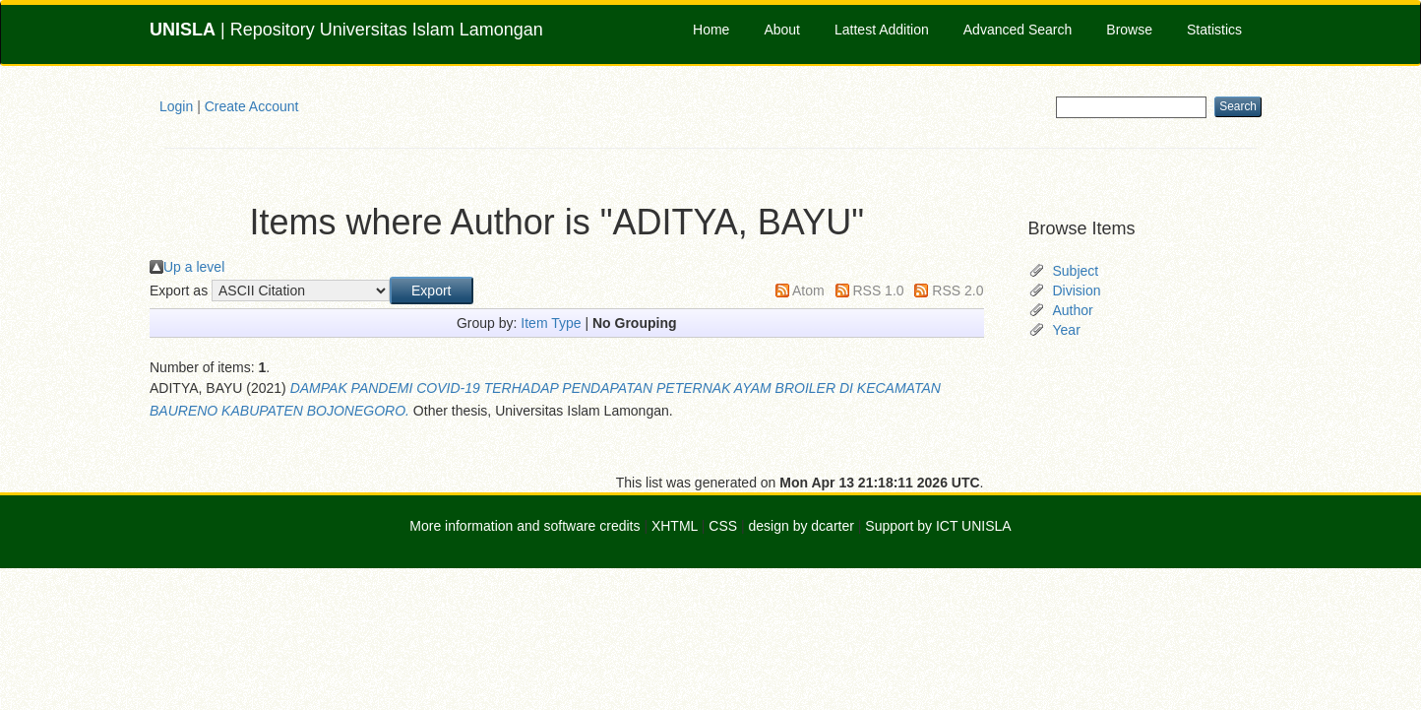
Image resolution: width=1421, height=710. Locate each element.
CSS (723, 526)
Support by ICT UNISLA (938, 526)
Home (711, 29)
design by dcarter (801, 526)
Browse (1129, 29)
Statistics (1214, 29)
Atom (808, 290)
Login (176, 106)
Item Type (551, 323)
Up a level (193, 267)
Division (1077, 290)
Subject (1076, 271)
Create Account (252, 106)
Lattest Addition (881, 29)
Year (1067, 330)
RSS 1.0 (877, 290)
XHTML (674, 526)
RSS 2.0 (957, 290)
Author (1073, 310)
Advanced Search (1018, 29)
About (782, 29)
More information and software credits (524, 526)
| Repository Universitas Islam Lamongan (346, 29)
